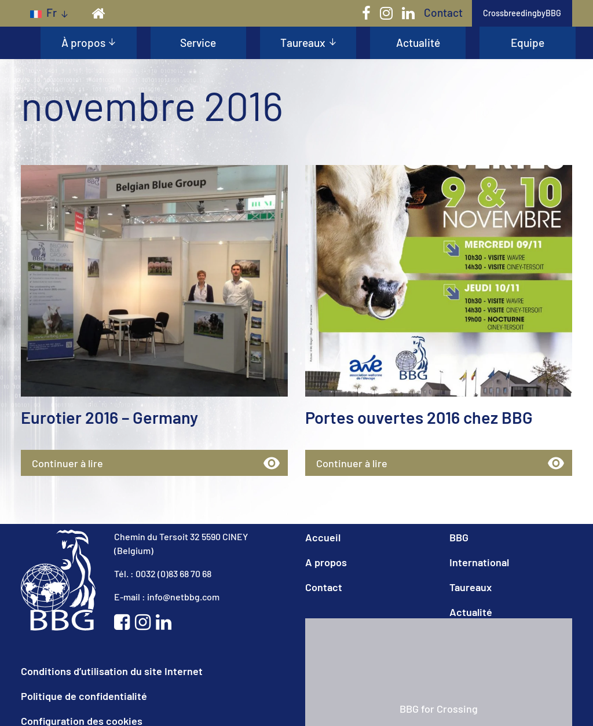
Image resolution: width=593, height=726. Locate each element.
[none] (49, 13)
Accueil (323, 536)
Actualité (418, 42)
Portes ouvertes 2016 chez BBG (415, 417)
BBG (458, 536)
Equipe (527, 42)
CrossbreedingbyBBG (522, 13)
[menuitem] (49, 13)
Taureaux (302, 42)
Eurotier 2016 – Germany (107, 417)
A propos (326, 561)
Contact (443, 12)
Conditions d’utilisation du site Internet (112, 670)
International (479, 561)
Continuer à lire (126, 461)
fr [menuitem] (51, 12)
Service (198, 42)
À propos (83, 42)
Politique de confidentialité (84, 695)
